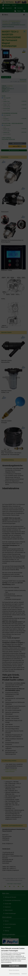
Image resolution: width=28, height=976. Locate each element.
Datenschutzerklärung (14, 973)
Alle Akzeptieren (14, 966)
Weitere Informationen (14, 970)
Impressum (24, 973)
